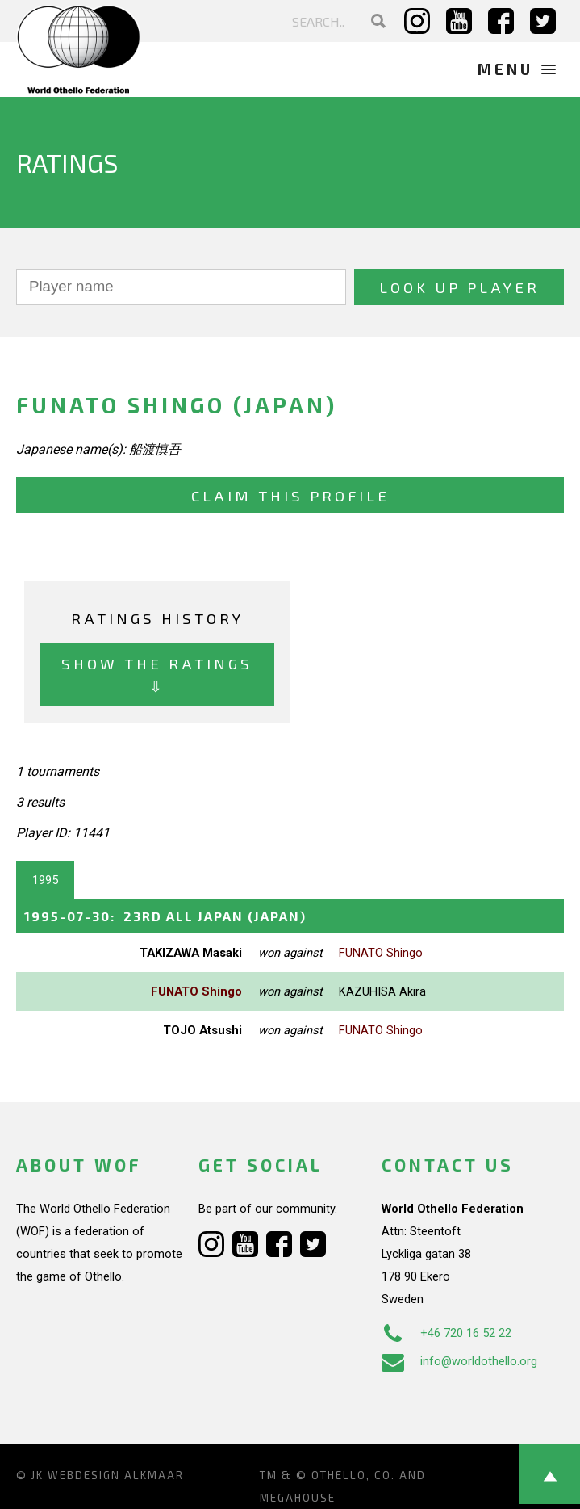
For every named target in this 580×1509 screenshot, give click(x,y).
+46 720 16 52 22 (446, 1333)
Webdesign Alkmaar (116, 1475)
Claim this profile (290, 495)
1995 (45, 880)
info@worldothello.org (459, 1361)
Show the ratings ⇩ (156, 674)
